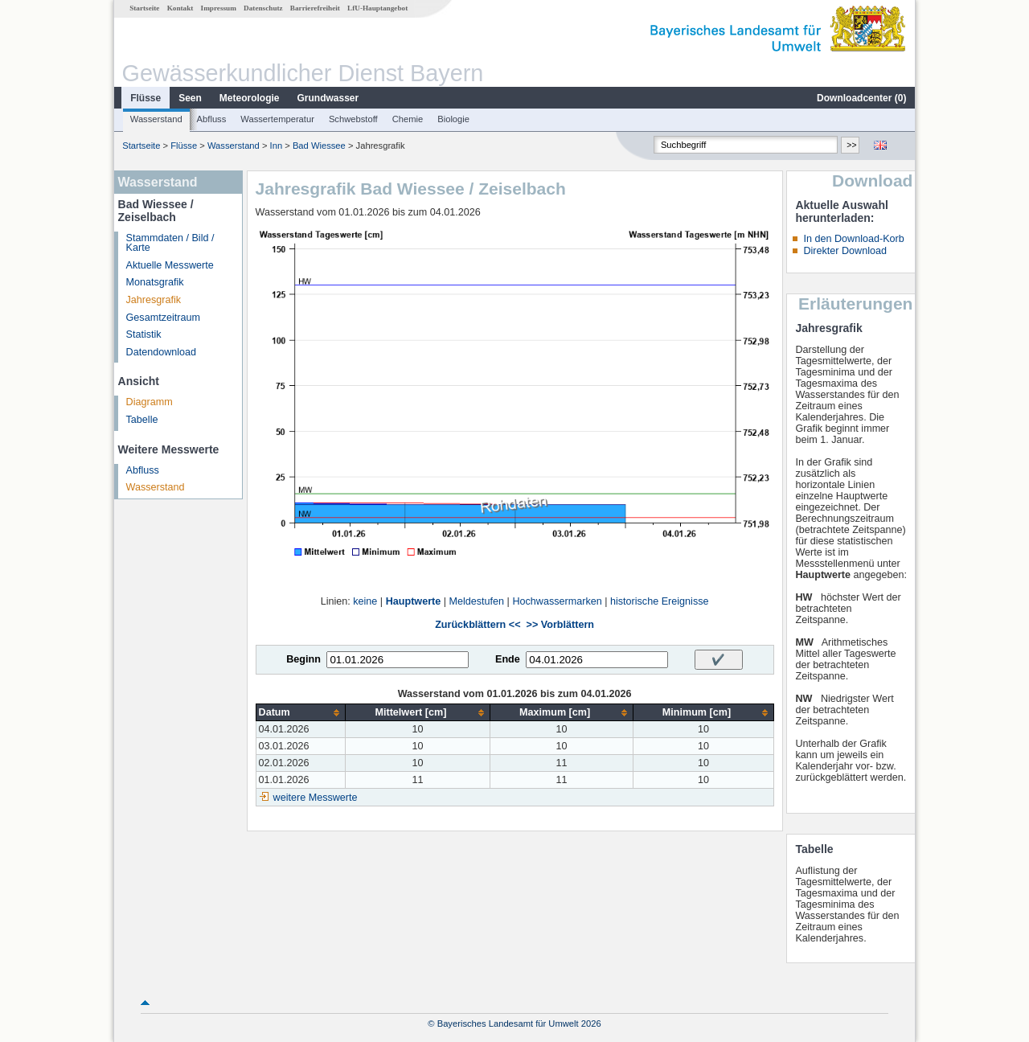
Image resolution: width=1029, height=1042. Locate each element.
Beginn (303, 659)
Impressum (218, 8)
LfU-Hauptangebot (377, 8)
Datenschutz (263, 8)
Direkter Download (845, 250)
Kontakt (180, 8)
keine (365, 601)
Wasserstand (156, 119)
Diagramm (149, 402)
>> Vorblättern (560, 624)
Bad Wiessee (319, 145)
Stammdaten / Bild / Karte (170, 243)
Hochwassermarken (556, 601)
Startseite (144, 8)
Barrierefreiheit (315, 8)
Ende (507, 659)
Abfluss (212, 119)
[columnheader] (301, 712)
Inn (276, 145)
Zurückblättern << (477, 624)
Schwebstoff (353, 119)
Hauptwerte (413, 601)
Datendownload (161, 352)
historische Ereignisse (659, 601)
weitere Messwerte (315, 797)
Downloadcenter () (861, 98)
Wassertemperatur (277, 119)
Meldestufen (477, 601)
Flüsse (145, 98)
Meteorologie (249, 98)
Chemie (408, 119)
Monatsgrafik (155, 282)
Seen (190, 98)
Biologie (453, 119)
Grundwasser (328, 98)
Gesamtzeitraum (163, 317)
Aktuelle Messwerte (170, 265)
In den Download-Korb (853, 238)
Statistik (144, 334)
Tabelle (142, 419)
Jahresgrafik (154, 300)
